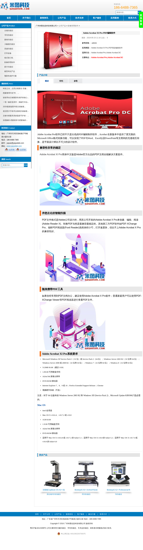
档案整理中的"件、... (11, 93)
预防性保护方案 (10, 76)
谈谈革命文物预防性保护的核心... (16, 98)
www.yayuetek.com (14, 146)
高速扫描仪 (8, 49)
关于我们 (26, 18)
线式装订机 (8, 58)
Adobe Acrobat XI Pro (51, 154)
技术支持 (79, 18)
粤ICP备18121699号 (38, 528)
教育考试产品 (9, 71)
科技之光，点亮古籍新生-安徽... (15, 88)
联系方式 (132, 18)
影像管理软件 (9, 62)
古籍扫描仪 (8, 31)
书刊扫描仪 (8, 35)
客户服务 (97, 18)
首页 (9, 18)
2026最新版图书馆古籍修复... (14, 107)
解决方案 (91, 514)
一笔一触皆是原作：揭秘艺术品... (16, 102)
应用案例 (115, 18)
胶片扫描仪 (8, 67)
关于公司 (46, 514)
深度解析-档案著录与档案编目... (15, 120)
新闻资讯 (44, 18)
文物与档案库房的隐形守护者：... (16, 116)
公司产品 (62, 18)
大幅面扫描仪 (9, 44)
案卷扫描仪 (8, 40)
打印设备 (7, 53)
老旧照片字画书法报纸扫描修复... (16, 111)
